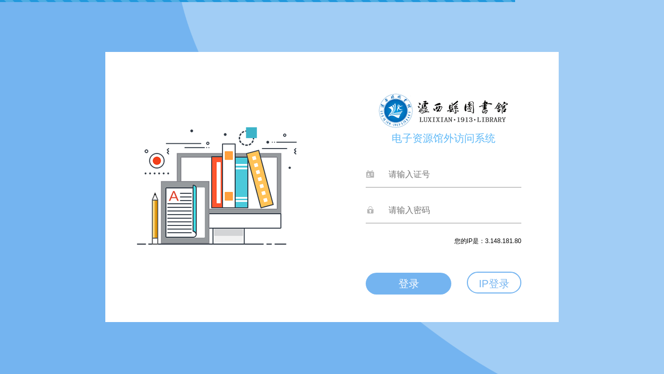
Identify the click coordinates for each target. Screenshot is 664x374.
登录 (408, 283)
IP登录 (494, 283)
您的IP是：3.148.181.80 (487, 241)
